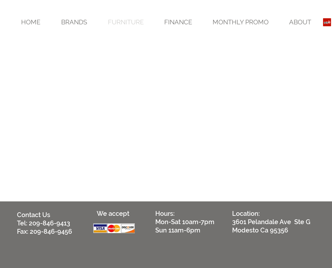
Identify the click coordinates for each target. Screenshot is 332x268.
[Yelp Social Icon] (327, 22)
